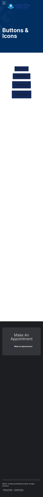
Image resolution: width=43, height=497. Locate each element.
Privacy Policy (7, 490)
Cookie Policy (18, 490)
